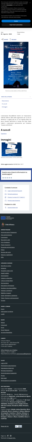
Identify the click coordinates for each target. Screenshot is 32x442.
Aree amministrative (6, 235)
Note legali (4, 378)
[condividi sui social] (4, 39)
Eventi (2, 309)
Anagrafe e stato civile (7, 271)
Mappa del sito (5, 426)
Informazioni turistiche (7, 311)
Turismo (3, 300)
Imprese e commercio (6, 291)
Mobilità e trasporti (6, 293)
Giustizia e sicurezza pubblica (8, 288)
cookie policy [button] (4, 6)
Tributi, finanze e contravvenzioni (10, 298)
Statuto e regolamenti (7, 255)
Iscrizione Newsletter (6, 332)
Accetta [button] (16, 21)
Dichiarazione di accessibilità (8, 380)
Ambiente (3, 268)
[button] (30, 2)
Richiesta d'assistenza (7, 371)
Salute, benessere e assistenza (9, 295)
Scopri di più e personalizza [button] (16, 25)
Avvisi (2, 327)
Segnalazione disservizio (7, 368)
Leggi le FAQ (4, 363)
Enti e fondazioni (5, 242)
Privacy (3, 376)
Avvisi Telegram (5, 330)
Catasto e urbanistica (6, 278)
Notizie (3, 322)
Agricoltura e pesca (6, 266)
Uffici (2, 257)
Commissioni (4, 237)
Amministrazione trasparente (9, 373)
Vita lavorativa (5, 283)
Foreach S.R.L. (12, 438)
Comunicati (4, 325)
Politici (3, 250)
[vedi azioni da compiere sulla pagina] (13, 39)
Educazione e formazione (7, 286)
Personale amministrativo (8, 247)
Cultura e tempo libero (7, 281)
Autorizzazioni (4, 276)
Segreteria (3, 134)
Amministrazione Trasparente (9, 232)
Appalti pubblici (5, 273)
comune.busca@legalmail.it (23, 354)
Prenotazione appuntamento (8, 366)
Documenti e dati (5, 240)
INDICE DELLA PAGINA (16, 97)
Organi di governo (5, 245)
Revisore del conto (6, 252)
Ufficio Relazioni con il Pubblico (9, 350)
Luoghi (3, 314)
